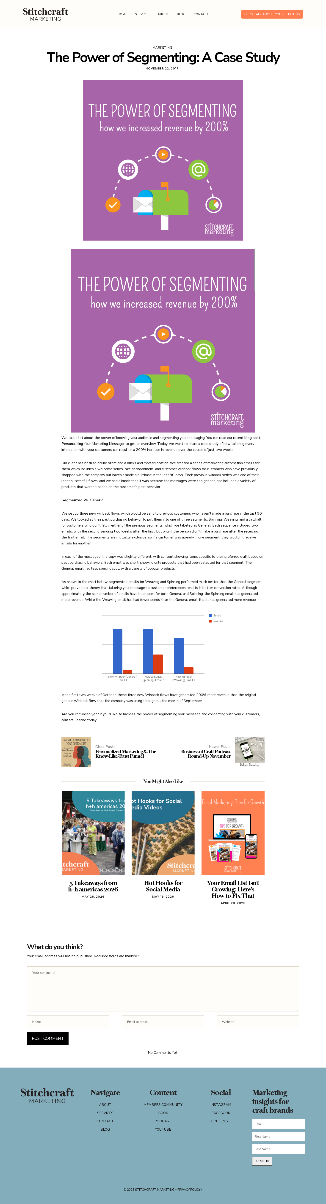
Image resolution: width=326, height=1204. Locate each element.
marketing (162, 48)
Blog (181, 14)
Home (122, 14)
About (163, 14)
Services (142, 14)
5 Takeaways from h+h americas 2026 (93, 886)
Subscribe (262, 1161)
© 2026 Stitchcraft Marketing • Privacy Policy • (163, 1190)
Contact (201, 14)
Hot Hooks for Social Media (163, 886)
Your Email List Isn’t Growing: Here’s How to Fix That (233, 889)
